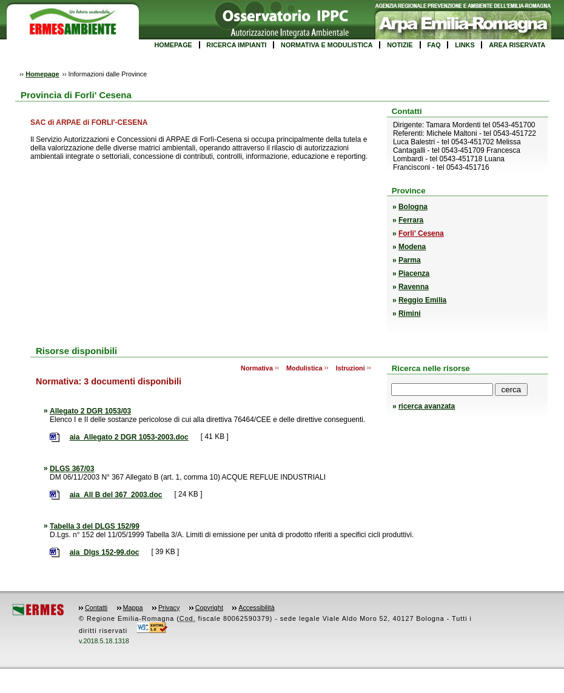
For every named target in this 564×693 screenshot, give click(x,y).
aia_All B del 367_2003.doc (116, 494)
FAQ (433, 45)
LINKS (464, 45)
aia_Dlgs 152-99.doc (104, 552)
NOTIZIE (400, 45)
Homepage (42, 74)
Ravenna (413, 287)
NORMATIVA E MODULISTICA (327, 45)
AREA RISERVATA (517, 45)
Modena (412, 247)
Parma (409, 260)
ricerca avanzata (426, 406)
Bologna (413, 207)
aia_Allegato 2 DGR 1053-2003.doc (129, 437)
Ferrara (410, 220)
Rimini (409, 313)
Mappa (133, 607)
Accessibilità (256, 607)
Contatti (96, 607)
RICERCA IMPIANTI (236, 45)
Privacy (169, 607)
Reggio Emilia (422, 300)
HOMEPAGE (173, 45)
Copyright (209, 607)
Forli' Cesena (421, 233)
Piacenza (413, 273)
